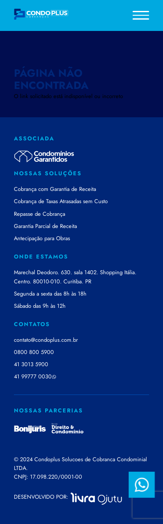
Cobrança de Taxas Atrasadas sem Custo (61, 201)
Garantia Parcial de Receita (45, 226)
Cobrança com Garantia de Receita (55, 189)
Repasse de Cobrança (39, 214)
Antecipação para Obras (42, 238)
